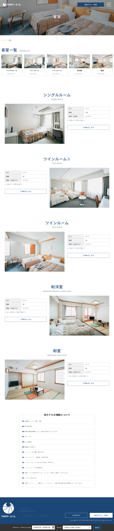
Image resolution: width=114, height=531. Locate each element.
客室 (10, 40)
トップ (3, 40)
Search (97, 527)
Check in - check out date (22, 527)
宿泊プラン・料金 (91, 4)
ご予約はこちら (88, 128)
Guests (59, 527)
